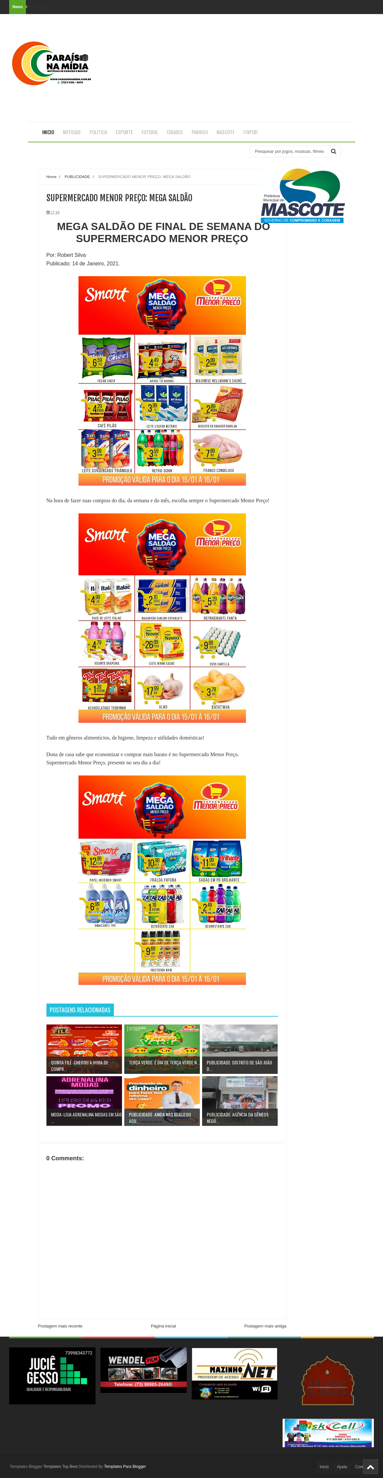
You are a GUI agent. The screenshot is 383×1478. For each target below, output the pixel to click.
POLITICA (98, 131)
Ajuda (342, 1467)
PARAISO (200, 131)
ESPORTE (124, 131)
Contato (362, 1467)
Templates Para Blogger (125, 1466)
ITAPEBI (250, 131)
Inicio (48, 131)
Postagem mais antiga (265, 1326)
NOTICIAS (72, 131)
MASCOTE (226, 131)
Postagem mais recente (60, 1326)
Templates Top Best (61, 1466)
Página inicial (163, 1326)
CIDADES (175, 131)
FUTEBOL (150, 131)
